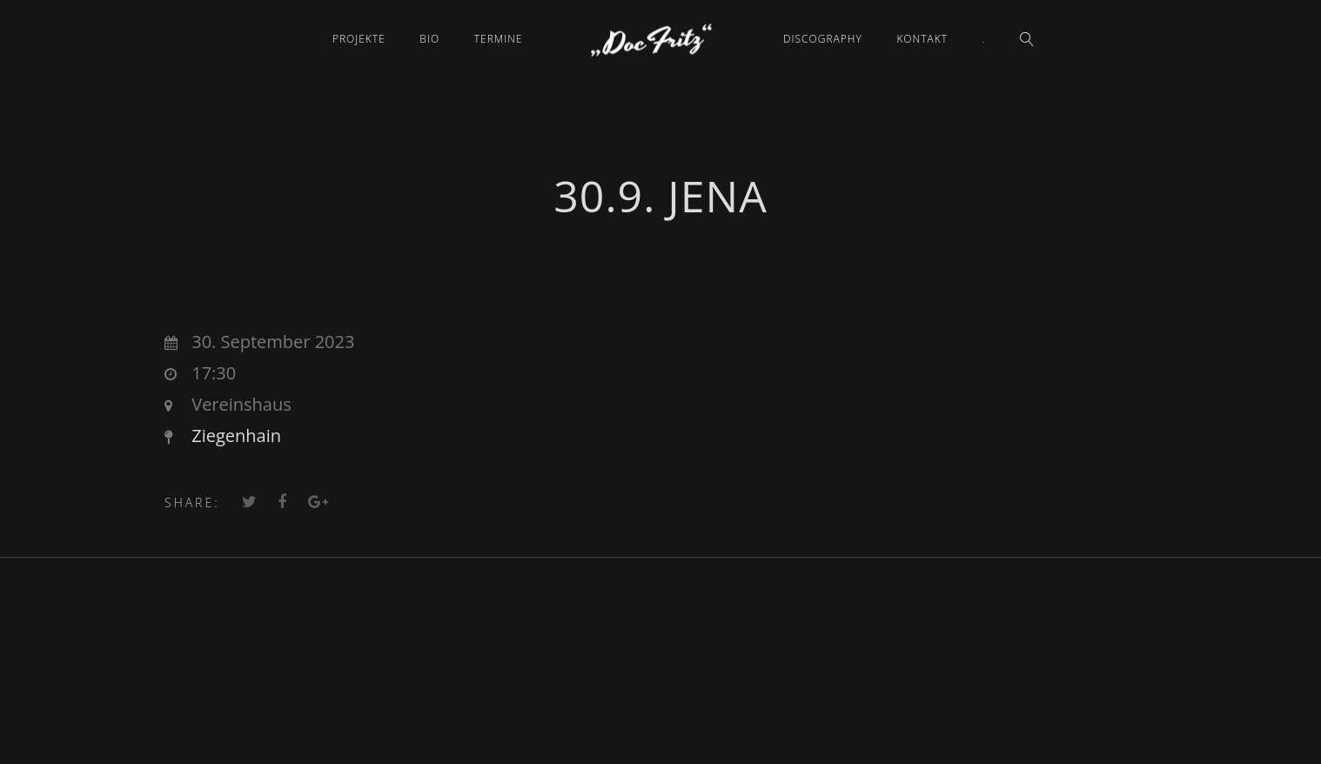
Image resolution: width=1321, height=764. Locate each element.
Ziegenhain (236, 435)
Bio (429, 38)
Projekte (359, 38)
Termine (498, 38)
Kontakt (922, 38)
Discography (822, 38)
